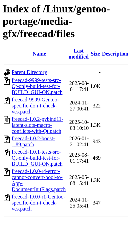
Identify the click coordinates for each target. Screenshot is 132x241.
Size (95, 54)
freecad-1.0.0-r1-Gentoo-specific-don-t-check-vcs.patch (38, 203)
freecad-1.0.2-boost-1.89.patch (33, 141)
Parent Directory (29, 72)
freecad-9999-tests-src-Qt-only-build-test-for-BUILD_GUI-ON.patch (37, 86)
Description (115, 54)
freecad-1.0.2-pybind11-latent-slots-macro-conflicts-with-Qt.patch (37, 125)
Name (39, 54)
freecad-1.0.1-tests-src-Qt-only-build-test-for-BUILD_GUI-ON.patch (37, 158)
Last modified (79, 54)
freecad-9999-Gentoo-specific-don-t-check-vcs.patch (35, 105)
